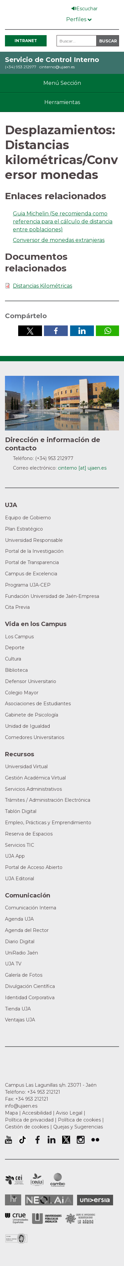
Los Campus (19, 637)
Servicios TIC (19, 845)
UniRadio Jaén (21, 953)
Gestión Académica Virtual (35, 778)
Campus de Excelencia (31, 574)
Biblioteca (16, 670)
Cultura (13, 659)
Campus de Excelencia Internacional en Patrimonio (14, 1180)
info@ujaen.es (21, 1106)
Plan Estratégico (24, 529)
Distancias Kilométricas (42, 286)
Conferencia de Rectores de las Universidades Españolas (16, 1218)
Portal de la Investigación (34, 551)
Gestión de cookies (27, 1127)
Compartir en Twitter (30, 330)
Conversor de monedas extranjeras (58, 240)
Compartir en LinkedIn (82, 330)
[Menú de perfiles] (79, 18)
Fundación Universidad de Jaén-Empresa (52, 596)
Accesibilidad (37, 1113)
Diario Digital (19, 942)
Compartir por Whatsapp (108, 330)
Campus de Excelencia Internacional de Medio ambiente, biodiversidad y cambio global (57, 1180)
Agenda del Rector (27, 930)
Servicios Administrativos (33, 789)
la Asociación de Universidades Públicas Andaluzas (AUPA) (47, 1218)
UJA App (15, 856)
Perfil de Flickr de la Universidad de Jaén (95, 1140)
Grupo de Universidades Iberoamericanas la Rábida (80, 1218)
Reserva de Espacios (29, 834)
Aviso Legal (69, 1113)
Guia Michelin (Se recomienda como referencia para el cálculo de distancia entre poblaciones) (62, 221)
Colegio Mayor (21, 693)
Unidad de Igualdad (27, 726)
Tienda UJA (18, 1009)
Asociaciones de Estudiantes (38, 704)
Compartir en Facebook (56, 330)
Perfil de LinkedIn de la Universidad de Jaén (52, 1140)
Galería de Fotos (23, 975)
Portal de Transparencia (32, 562)
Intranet (26, 40)
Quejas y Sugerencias (78, 1127)
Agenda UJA (19, 919)
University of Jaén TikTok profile (22, 1140)
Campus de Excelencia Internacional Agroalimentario (37, 1180)
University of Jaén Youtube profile (8, 1140)
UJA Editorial (19, 879)
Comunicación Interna (30, 908)
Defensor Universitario (30, 681)
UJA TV (13, 964)
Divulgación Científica (30, 986)
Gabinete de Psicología (31, 715)
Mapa (11, 1113)
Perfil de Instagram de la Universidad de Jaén (81, 1140)
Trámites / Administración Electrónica (47, 800)
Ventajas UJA (20, 1020)
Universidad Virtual (26, 767)
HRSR (13, 1199)
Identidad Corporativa (30, 998)
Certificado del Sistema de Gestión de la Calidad (16, 1238)
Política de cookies (79, 1120)
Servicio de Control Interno (52, 60)
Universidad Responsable (34, 540)
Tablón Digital (20, 811)
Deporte (14, 648)
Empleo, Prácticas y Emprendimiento (48, 823)
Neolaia (49, 1200)
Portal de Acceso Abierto (33, 867)
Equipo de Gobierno (28, 518)
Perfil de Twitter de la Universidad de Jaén (66, 1140)
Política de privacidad (29, 1120)
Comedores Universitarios (34, 737)
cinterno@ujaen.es (57, 66)
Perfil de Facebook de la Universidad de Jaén (37, 1140)
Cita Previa (17, 607)
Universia (95, 1200)
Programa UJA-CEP (28, 585)
